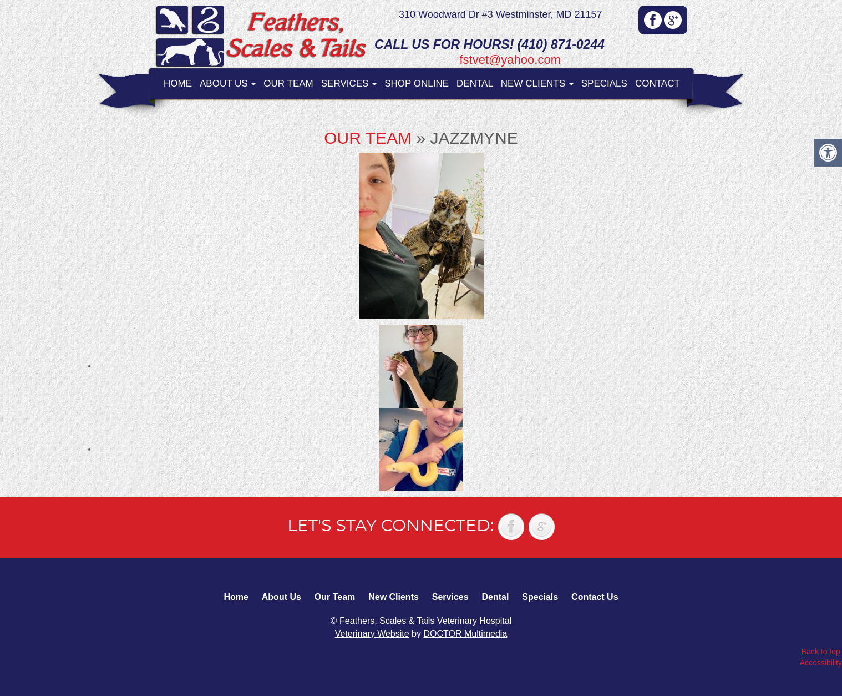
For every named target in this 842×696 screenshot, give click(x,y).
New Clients (537, 83)
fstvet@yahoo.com (510, 60)
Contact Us (594, 597)
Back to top (821, 651)
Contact (657, 83)
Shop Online (416, 83)
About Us (228, 83)
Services (349, 83)
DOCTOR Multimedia (465, 633)
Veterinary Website (372, 633)
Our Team (288, 83)
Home (178, 83)
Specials (604, 83)
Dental (474, 83)
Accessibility (821, 662)
